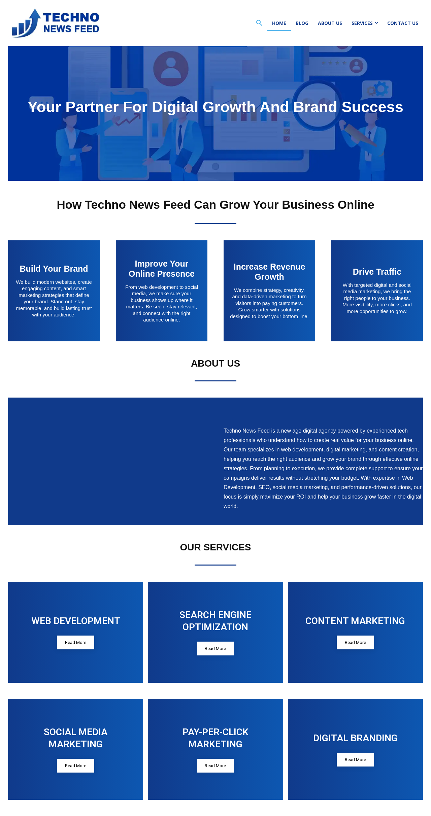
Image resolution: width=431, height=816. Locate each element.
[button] (259, 23)
